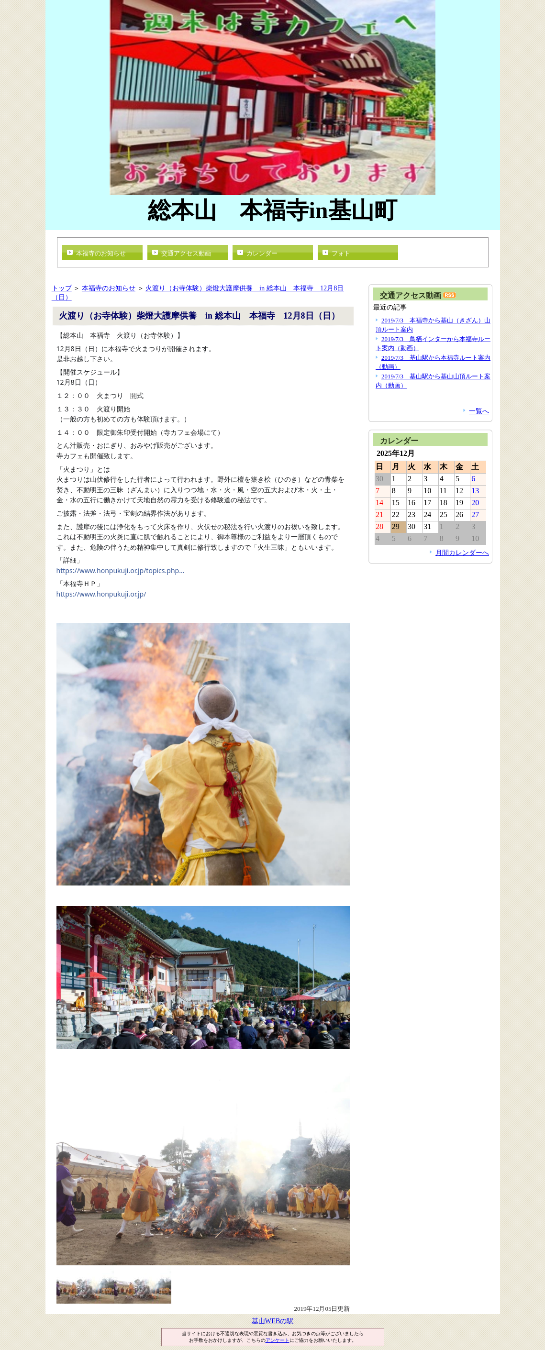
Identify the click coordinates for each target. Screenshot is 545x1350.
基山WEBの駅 (273, 1321)
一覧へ (479, 411)
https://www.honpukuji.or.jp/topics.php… (120, 570)
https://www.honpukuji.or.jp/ (101, 593)
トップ (62, 288)
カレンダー (262, 253)
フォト (341, 253)
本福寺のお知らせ (101, 253)
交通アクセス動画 (186, 253)
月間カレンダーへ (462, 552)
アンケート (277, 1340)
